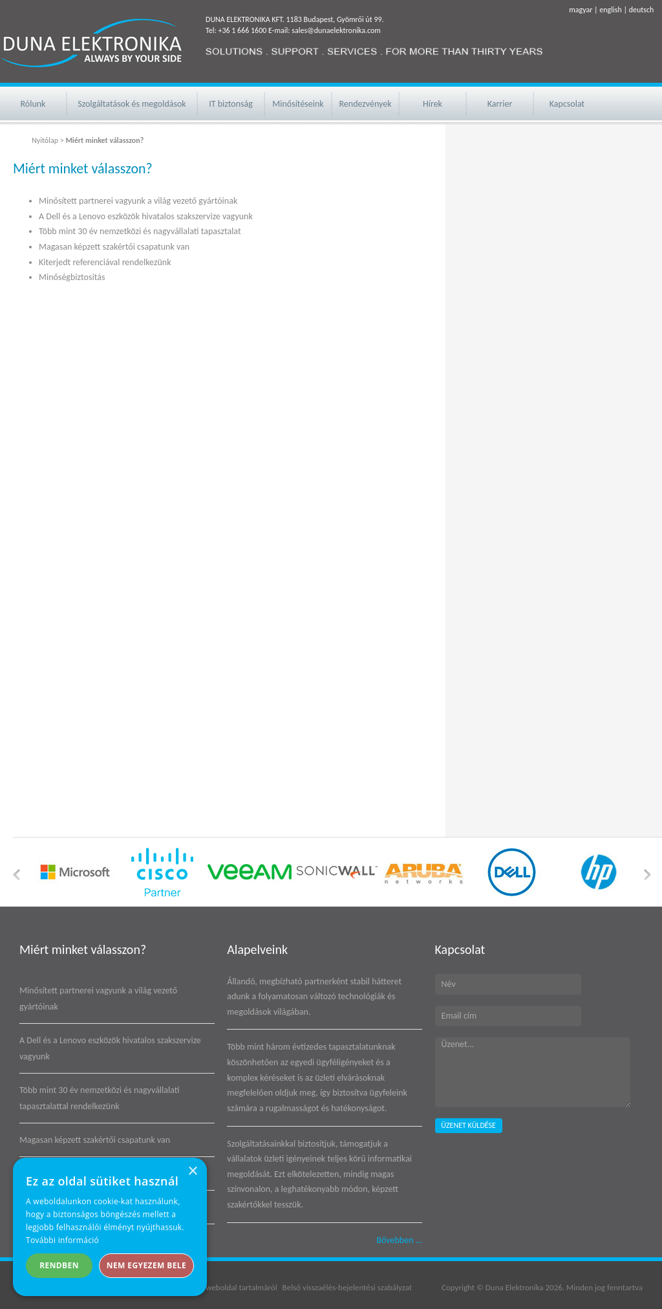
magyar (580, 9)
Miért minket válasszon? (82, 949)
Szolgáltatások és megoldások (132, 103)
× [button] (192, 1171)
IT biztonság (231, 103)
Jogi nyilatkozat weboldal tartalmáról (215, 1287)
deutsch (641, 9)
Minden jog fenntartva (604, 1287)
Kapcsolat (567, 103)
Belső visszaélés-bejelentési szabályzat (347, 1287)
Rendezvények (365, 103)
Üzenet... (532, 1072)
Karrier (500, 103)
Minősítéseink (298, 103)
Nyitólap (45, 140)
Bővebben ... (399, 1240)
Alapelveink (257, 949)
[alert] (110, 1227)
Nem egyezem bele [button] (146, 1265)
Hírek (432, 103)
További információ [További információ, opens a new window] (62, 1240)
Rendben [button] (59, 1265)
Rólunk (33, 103)
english (610, 9)
